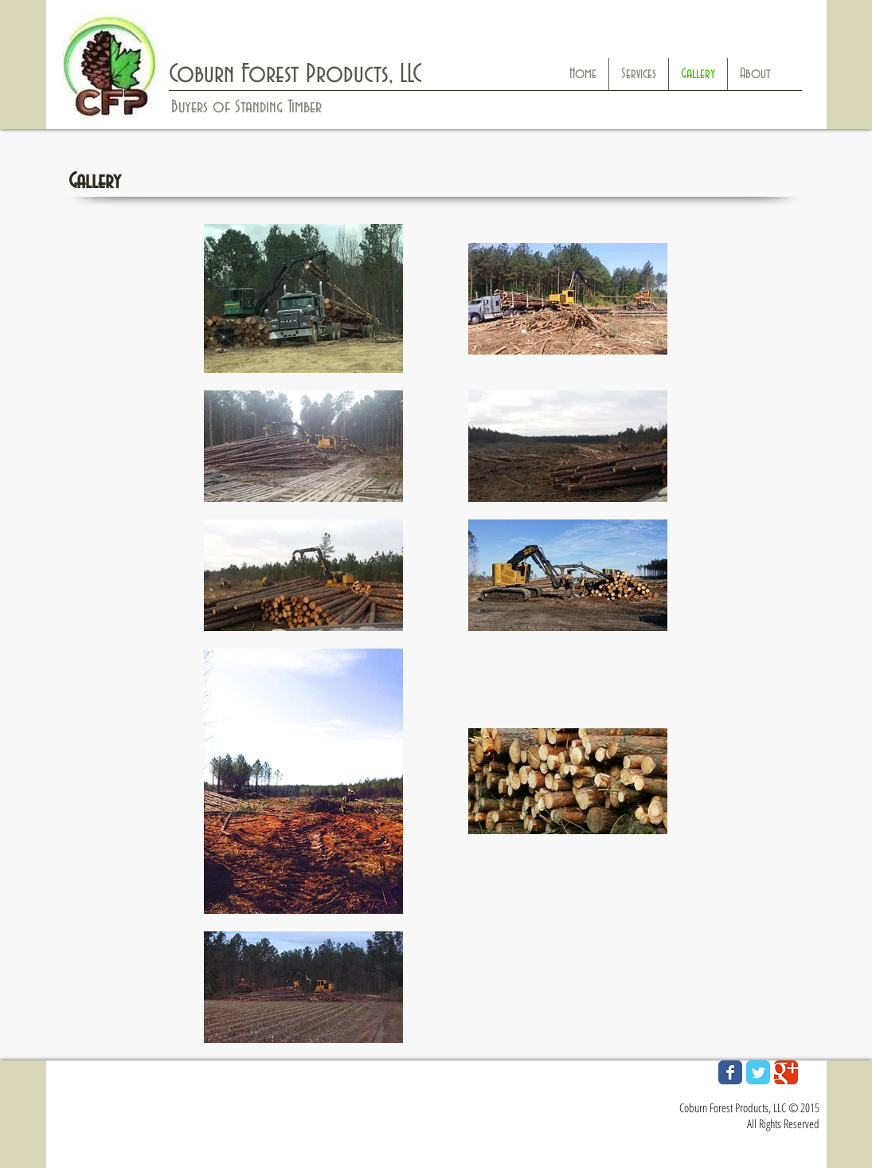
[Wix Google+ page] (786, 1072)
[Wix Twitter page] (758, 1072)
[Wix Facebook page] (730, 1072)
